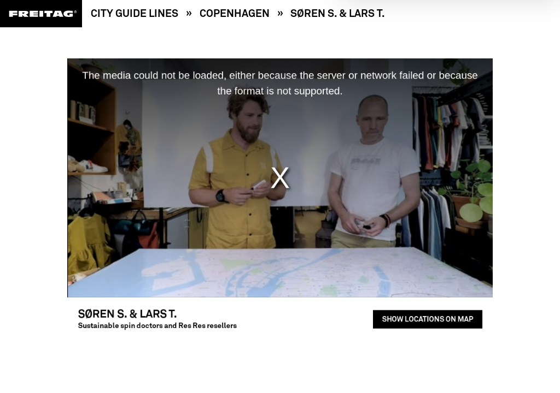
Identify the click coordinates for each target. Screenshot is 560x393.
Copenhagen (235, 13)
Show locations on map (415, 311)
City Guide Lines (134, 13)
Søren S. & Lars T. (337, 13)
